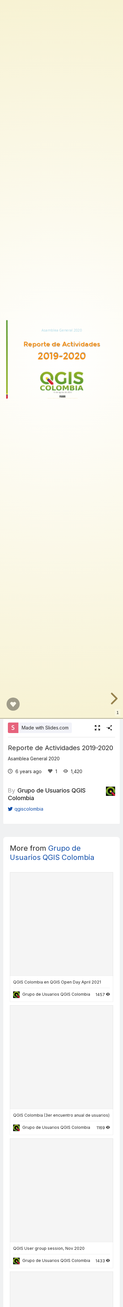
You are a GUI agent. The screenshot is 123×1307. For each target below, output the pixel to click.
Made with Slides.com (45, 727)
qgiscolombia (25, 809)
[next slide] (113, 698)
